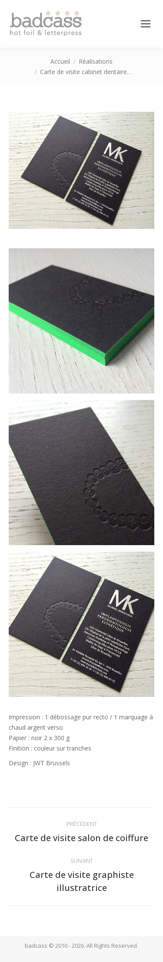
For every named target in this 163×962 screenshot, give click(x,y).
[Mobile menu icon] (145, 23)
